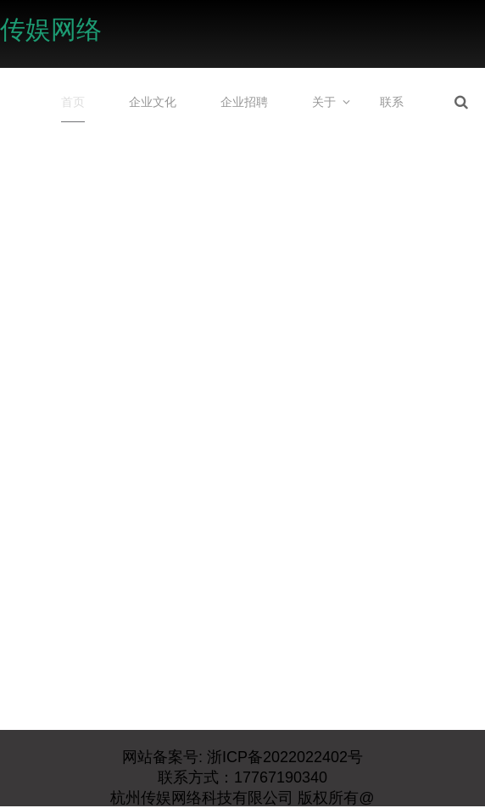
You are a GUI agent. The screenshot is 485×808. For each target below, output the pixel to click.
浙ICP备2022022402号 (283, 757)
